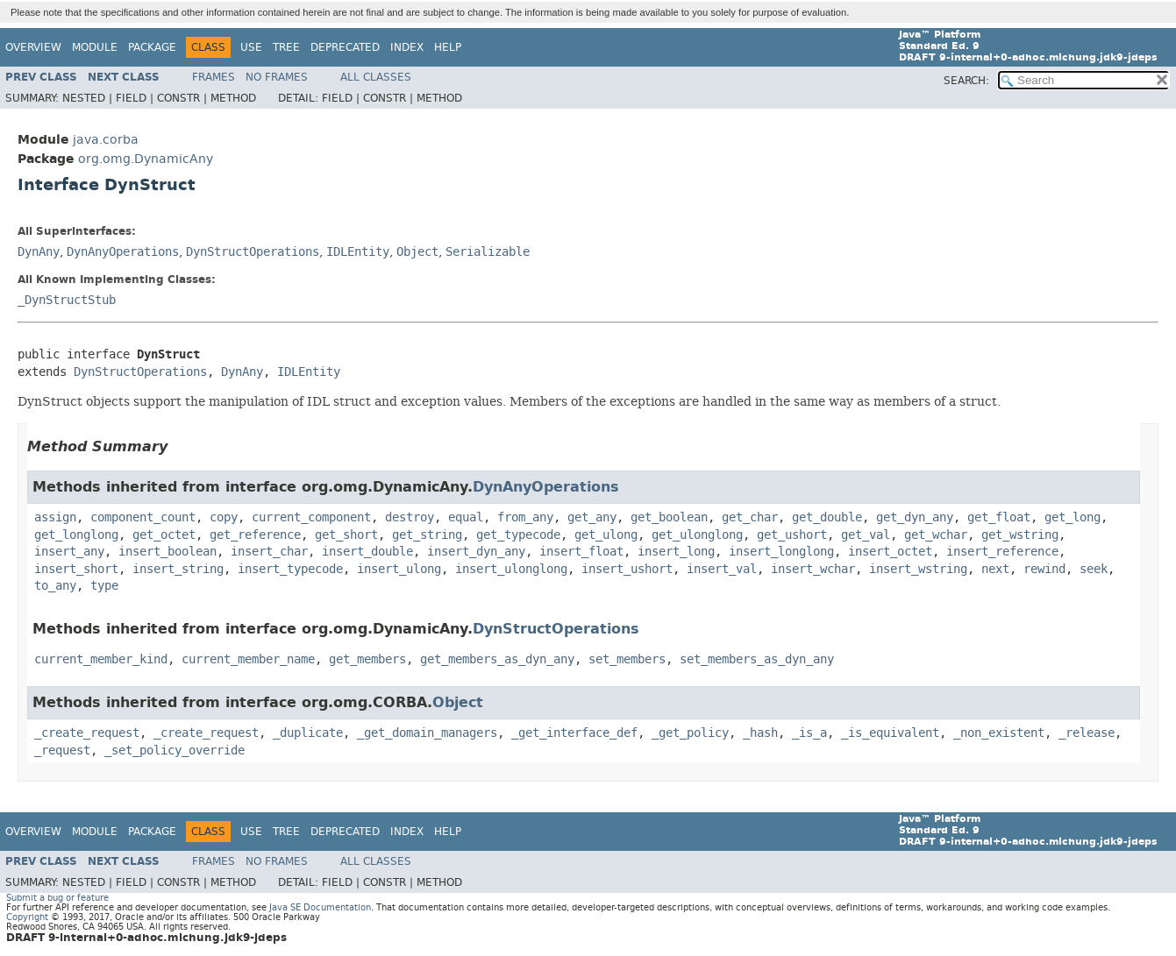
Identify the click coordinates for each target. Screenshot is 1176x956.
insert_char (269, 551)
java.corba (106, 139)
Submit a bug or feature (57, 898)
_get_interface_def (574, 733)
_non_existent (998, 733)
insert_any (69, 551)
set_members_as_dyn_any (757, 659)
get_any (592, 517)
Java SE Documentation (320, 907)
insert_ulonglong (511, 569)
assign (55, 517)
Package (152, 47)
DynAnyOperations (123, 251)
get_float (998, 517)
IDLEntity (357, 251)
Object (417, 251)
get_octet (164, 535)
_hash (760, 733)
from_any (525, 517)
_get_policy (690, 733)
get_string (427, 535)
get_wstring (1019, 535)
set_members (627, 659)
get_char (750, 517)
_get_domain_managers (427, 733)
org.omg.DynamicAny (145, 159)
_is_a (809, 733)
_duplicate (308, 733)
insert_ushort (627, 569)
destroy (409, 517)
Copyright (27, 917)
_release (1086, 733)
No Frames (277, 77)
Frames (213, 77)
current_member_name (248, 659)
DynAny (39, 251)
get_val (865, 535)
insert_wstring (918, 569)
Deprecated (345, 47)
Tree (286, 47)
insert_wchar (813, 569)
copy (224, 517)
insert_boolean (167, 551)
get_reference (255, 535)
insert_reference (1002, 551)
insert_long (676, 551)
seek (1094, 569)
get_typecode (518, 535)
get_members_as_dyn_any (497, 659)
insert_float (581, 551)
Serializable (487, 251)
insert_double (367, 551)
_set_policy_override (174, 750)
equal (465, 517)
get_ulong (606, 535)
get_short (346, 535)
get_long (1072, 517)
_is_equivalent (890, 733)
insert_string (178, 569)
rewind (1044, 569)
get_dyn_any (914, 517)
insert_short (76, 569)
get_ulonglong (697, 535)
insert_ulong (399, 569)
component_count (143, 517)
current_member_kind (100, 659)
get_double (827, 517)
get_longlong (76, 535)
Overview (33, 47)
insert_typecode (290, 569)
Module (95, 47)
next (995, 569)
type (104, 585)
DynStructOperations (252, 251)
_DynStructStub (67, 300)
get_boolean (669, 517)
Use (251, 47)
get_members (367, 659)
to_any (55, 585)
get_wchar (935, 535)
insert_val (722, 569)
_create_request (86, 733)
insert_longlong (781, 551)
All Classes (375, 77)
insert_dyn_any (476, 551)
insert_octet (890, 551)
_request (62, 750)
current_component (311, 517)
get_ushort (792, 535)
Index (407, 47)
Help (447, 47)
